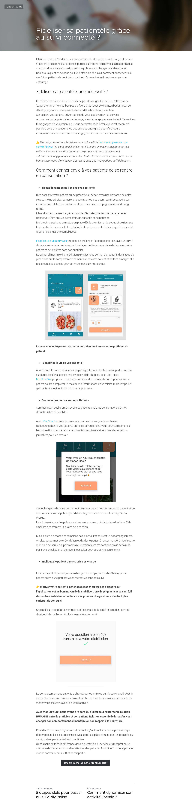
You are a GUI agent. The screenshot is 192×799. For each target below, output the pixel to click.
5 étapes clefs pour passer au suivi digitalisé (61, 753)
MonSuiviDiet (44, 351)
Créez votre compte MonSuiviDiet (96, 721)
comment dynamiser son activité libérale (122, 133)
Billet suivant (104, 747)
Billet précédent (44, 747)
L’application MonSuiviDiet (52, 217)
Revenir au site (14, 7)
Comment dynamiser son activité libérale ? (120, 753)
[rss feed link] (154, 765)
